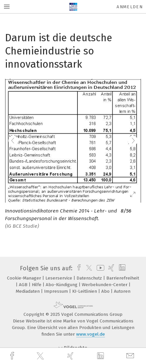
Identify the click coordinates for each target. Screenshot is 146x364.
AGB (24, 284)
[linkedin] (101, 356)
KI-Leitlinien (85, 291)
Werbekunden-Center (105, 284)
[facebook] (13, 356)
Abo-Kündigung (62, 284)
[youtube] (99, 268)
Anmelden (130, 7)
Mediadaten (28, 291)
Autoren (122, 291)
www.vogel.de (90, 334)
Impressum (56, 291)
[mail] (131, 356)
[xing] (71, 356)
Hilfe (37, 284)
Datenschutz (89, 278)
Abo (106, 291)
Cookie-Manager (24, 278)
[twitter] (41, 356)
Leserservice (59, 278)
